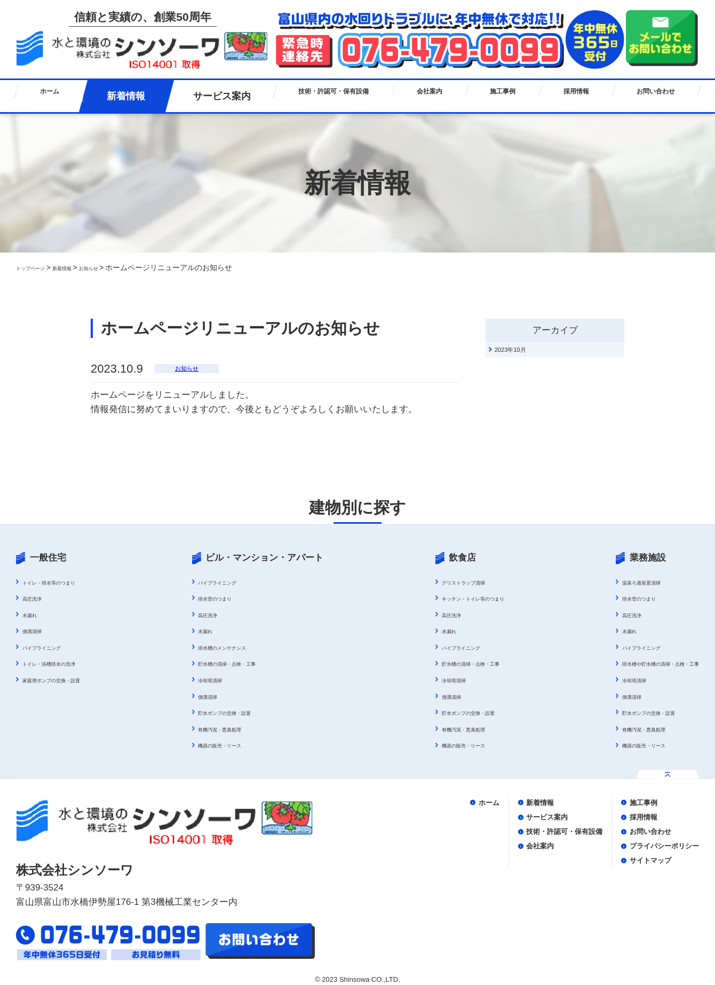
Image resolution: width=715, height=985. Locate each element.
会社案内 (423, 96)
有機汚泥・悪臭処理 (227, 728)
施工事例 (496, 96)
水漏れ (33, 614)
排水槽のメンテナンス (231, 647)
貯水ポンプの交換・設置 (235, 712)
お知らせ (121, 267)
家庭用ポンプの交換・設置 (67, 679)
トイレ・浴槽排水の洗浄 (63, 663)
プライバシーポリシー (645, 855)
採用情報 (570, 96)
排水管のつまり (220, 598)
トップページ (38, 267)
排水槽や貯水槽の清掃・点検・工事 (639, 663)
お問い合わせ (652, 96)
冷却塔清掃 (212, 679)
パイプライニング (52, 647)
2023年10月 (523, 354)
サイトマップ (624, 872)
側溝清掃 (37, 630)
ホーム (48, 96)
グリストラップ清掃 (434, 582)
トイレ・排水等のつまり (63, 582)
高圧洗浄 (37, 598)
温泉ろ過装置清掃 (609, 582)
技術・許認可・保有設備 (316, 96)
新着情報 (116, 96)
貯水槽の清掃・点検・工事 (238, 663)
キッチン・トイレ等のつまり (449, 598)
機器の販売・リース (227, 744)
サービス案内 (199, 96)
